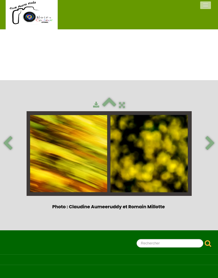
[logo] (32, 14)
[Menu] (205, 5)
